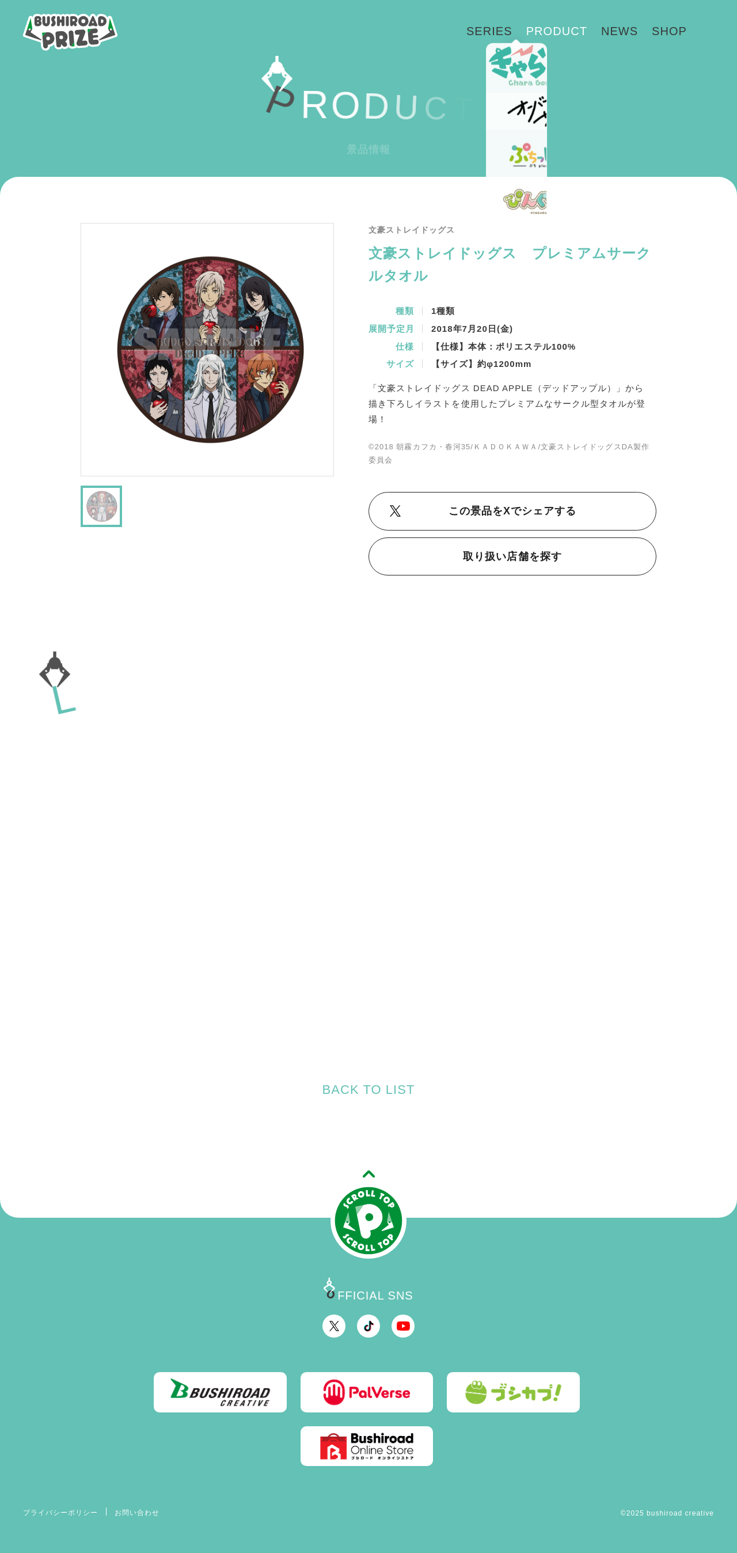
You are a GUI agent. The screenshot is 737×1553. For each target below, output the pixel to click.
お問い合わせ (137, 1513)
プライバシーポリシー (60, 1513)
